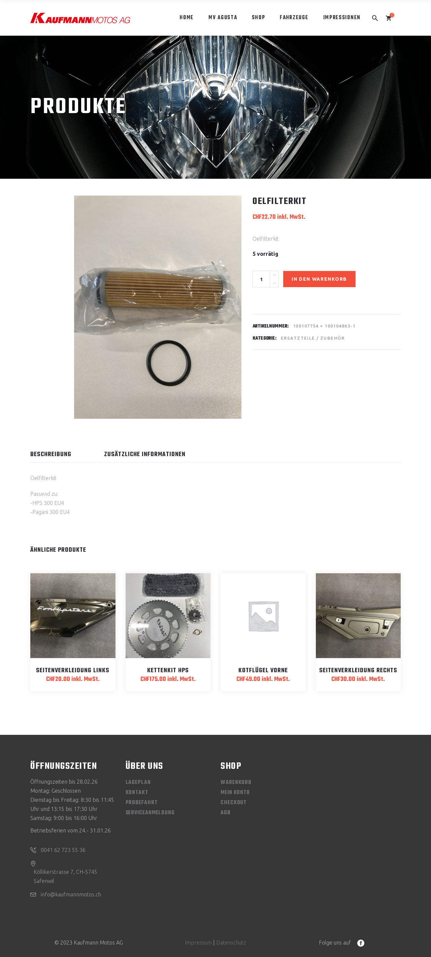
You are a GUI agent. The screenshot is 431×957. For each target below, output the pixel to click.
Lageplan (138, 782)
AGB (226, 813)
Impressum (198, 942)
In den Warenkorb (319, 279)
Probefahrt (142, 802)
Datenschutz (231, 942)
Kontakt (137, 792)
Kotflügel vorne (263, 671)
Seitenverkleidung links (72, 671)
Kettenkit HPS (168, 671)
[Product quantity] (261, 279)
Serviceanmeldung (150, 813)
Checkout (233, 802)
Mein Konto (235, 792)
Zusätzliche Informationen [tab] (145, 454)
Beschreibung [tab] (50, 454)
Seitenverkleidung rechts (358, 671)
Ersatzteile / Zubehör (312, 338)
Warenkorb (236, 782)
